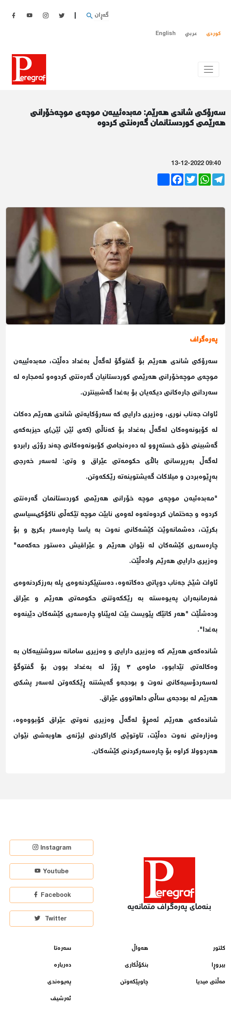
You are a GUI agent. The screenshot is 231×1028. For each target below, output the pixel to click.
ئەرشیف (60, 998)
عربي (191, 34)
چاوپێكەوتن (134, 982)
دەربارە (62, 965)
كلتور (219, 948)
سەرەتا (62, 948)
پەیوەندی (59, 982)
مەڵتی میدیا (210, 982)
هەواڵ (140, 948)
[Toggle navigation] (208, 69)
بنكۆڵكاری (136, 965)
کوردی (213, 34)
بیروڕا (218, 965)
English (166, 34)
